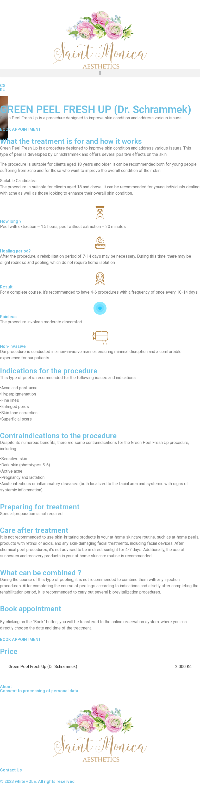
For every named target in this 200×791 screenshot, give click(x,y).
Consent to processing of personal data (39, 690)
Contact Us (11, 770)
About (6, 686)
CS (2, 85)
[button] (100, 73)
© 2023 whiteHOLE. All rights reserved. (38, 781)
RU (2, 89)
